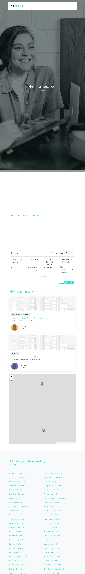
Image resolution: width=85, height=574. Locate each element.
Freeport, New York (51, 515)
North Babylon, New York (18, 502)
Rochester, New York (51, 573)
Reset (61, 282)
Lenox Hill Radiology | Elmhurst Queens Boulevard (29, 318)
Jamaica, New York (16, 511)
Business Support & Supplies (49, 261)
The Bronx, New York (16, 486)
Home (14, 216)
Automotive (34, 259)
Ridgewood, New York (17, 552)
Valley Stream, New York (52, 486)
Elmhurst (29, 320)
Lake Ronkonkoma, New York (54, 498)
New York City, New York (53, 473)
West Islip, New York (16, 527)
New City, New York (16, 565)
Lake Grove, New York (17, 494)
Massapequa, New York (52, 511)
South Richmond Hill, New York (20, 506)
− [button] (11, 379)
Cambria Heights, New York (19, 540)
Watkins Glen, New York (52, 565)
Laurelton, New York (51, 548)
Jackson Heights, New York (53, 552)
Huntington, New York (52, 527)
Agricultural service (17, 260)
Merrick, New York (16, 536)
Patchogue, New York (52, 536)
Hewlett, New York (51, 540)
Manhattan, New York (52, 556)
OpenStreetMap (65, 442)
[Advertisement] (42, 195)
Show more (42, 276)
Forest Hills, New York (52, 502)
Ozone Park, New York (17, 519)
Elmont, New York (50, 544)
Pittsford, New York (16, 569)
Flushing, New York (51, 506)
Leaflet (58, 442)
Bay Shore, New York (51, 531)
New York (35, 216)
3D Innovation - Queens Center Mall (24, 357)
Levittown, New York (51, 523)
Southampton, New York (18, 477)
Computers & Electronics (67, 260)
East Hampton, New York (18, 560)
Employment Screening (34, 268)
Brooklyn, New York (16, 498)
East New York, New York (53, 477)
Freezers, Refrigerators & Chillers (67, 269)
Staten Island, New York (17, 481)
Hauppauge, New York (52, 519)
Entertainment (51, 267)
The (17, 6)
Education (16, 267)
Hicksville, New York (51, 481)
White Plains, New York (17, 573)
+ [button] (11, 376)
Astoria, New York (50, 494)
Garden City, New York (52, 490)
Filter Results (69, 282)
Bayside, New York (15, 544)
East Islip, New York (16, 531)
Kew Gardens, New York (18, 556)
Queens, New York (16, 473)
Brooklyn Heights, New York (54, 569)
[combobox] (66, 253)
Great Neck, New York (17, 548)
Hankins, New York (51, 560)
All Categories (24, 216)
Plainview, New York (16, 515)
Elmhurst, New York (16, 490)
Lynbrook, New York (16, 523)
